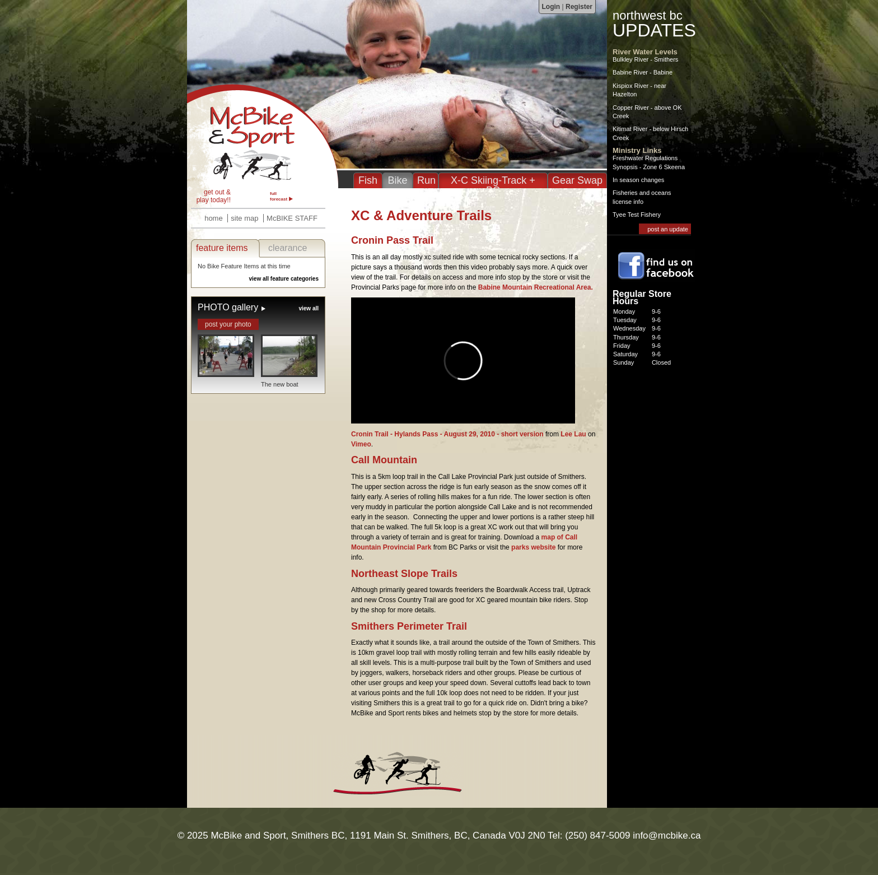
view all (308, 308)
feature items (221, 248)
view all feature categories (284, 279)
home (213, 218)
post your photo (228, 324)
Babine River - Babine (642, 72)
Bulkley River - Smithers (645, 59)
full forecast (278, 196)
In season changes (638, 179)
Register (579, 7)
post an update (667, 229)
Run (426, 180)
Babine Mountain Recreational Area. (535, 287)
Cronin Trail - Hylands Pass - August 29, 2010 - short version (447, 434)
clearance (287, 248)
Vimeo (361, 444)
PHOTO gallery (228, 307)
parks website (533, 547)
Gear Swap (577, 180)
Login (551, 7)
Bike (397, 180)
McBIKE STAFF (292, 218)
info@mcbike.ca (666, 835)
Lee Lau (573, 434)
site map (244, 218)
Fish (367, 180)
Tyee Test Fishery (637, 214)
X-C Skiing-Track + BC (493, 185)
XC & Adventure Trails (262, 136)
